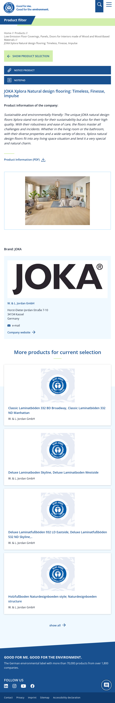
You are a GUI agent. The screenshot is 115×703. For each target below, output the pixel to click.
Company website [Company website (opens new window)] (18, 332)
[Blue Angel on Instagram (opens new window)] (14, 686)
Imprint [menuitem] (32, 697)
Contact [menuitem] (8, 697)
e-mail (16, 325)
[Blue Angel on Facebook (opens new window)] (32, 686)
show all (55, 625)
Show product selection (30, 56)
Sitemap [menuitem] (44, 697)
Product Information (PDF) (22, 159)
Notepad (19, 80)
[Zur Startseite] (41, 8)
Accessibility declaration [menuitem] (66, 697)
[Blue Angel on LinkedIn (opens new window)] (6, 686)
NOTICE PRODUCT (24, 70)
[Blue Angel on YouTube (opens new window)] (23, 686)
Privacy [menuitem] (20, 697)
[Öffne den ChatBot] (106, 685)
